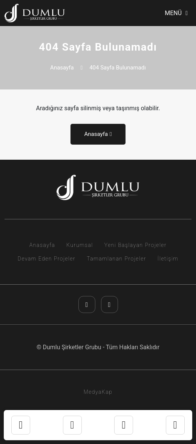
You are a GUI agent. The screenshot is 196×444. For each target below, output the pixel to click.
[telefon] (123, 425)
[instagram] (86, 304)
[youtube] (109, 304)
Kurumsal (79, 245)
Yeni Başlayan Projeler (135, 245)
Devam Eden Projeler (46, 259)
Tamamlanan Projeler (116, 259)
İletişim (168, 259)
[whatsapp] (72, 425)
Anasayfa (62, 67)
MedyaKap (98, 392)
